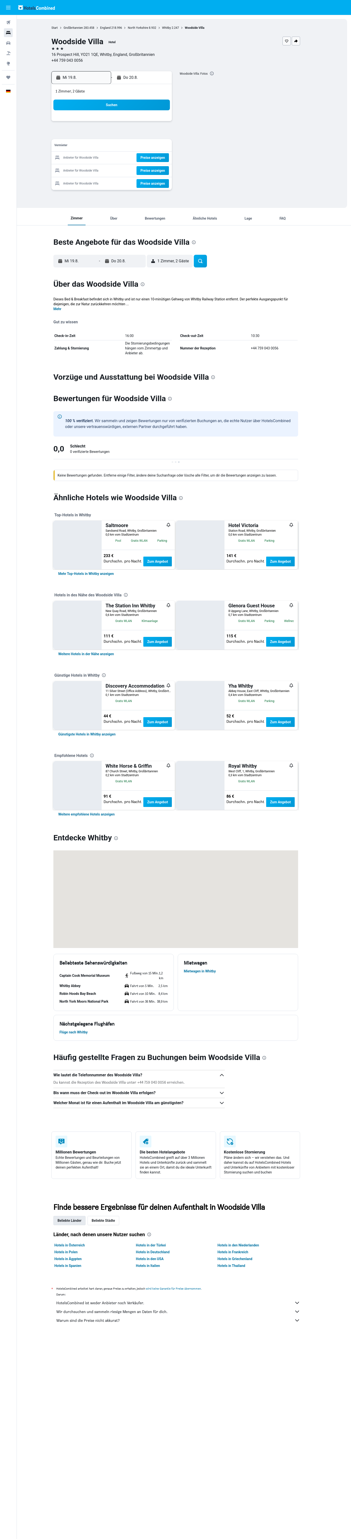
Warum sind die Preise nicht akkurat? (186, 1519)
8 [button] (156, 134)
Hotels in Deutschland (161, 1451)
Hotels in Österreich (78, 1444)
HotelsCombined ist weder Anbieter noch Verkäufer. (186, 1502)
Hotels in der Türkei (159, 1444)
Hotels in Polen (74, 1451)
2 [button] (167, 123)
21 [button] (144, 158)
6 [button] (132, 134)
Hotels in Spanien (76, 1465)
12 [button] (120, 146)
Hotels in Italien (156, 1465)
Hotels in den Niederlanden (246, 1444)
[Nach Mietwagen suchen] (8, 43)
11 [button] (109, 146)
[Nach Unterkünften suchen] (8, 33)
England (113, 28)
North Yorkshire (146, 28)
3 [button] (97, 134)
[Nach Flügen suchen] (8, 22)
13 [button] (132, 146)
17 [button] (97, 158)
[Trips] (8, 77)
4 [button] (109, 134)
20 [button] (132, 158)
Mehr (66, 309)
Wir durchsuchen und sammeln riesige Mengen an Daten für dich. (186, 1511)
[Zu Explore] (8, 63)
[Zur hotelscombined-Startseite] (37, 7)
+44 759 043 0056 (75, 60)
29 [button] (156, 169)
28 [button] (144, 169)
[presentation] (220, 73)
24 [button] (97, 169)
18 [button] (109, 158)
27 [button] (132, 169)
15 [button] (156, 146)
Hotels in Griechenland (243, 1458)
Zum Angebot (166, 561)
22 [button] (156, 158)
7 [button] (144, 134)
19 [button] (120, 158)
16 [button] (167, 146)
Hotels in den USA (158, 1458)
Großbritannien (81, 28)
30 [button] (167, 169)
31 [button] (97, 181)
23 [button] (167, 158)
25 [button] (109, 169)
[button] (8, 7)
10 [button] (97, 146)
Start (63, 28)
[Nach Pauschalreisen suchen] (8, 53)
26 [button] (120, 169)
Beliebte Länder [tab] (78, 1420)
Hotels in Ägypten (76, 1458)
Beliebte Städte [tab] (111, 1420)
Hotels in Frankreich (241, 1451)
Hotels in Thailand (240, 1465)
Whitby (174, 28)
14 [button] (144, 146)
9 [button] (167, 134)
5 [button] (120, 134)
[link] (94, 623)
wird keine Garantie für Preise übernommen (181, 1487)
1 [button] (156, 123)
